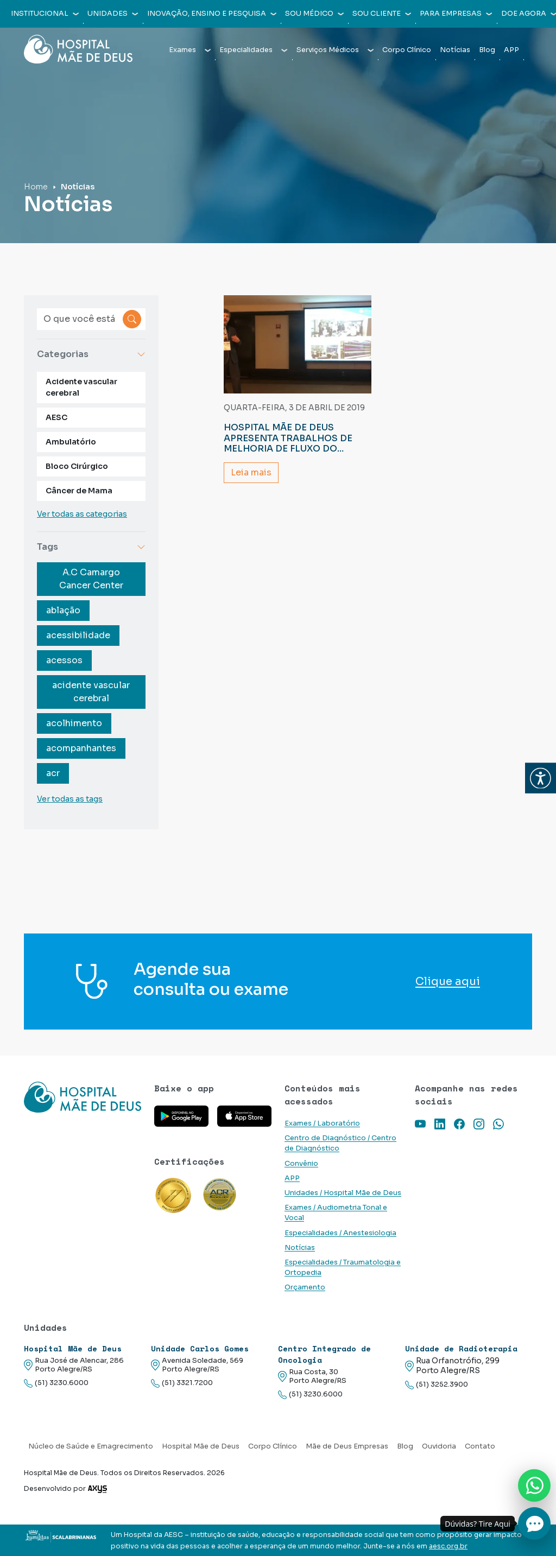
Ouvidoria (439, 1446)
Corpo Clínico (406, 50)
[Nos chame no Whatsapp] (534, 1485)
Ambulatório (71, 442)
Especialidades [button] (253, 50)
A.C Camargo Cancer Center (91, 579)
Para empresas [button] (456, 13)
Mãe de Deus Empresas (347, 1446)
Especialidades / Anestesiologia (340, 1233)
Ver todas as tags (70, 799)
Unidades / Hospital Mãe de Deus (343, 1193)
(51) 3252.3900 (436, 1384)
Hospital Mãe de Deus (200, 1446)
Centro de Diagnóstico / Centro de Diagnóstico (340, 1143)
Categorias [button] (91, 354)
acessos (64, 660)
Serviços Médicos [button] (335, 50)
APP (511, 50)
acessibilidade (78, 635)
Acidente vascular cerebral (81, 387)
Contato (480, 1446)
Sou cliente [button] (381, 13)
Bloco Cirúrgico (77, 466)
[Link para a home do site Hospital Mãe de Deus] (82, 1097)
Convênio (301, 1163)
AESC (56, 417)
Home (36, 187)
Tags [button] (91, 546)
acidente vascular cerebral (91, 691)
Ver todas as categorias (82, 514)
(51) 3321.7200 (182, 1383)
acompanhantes (81, 748)
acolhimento (74, 723)
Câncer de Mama (79, 491)
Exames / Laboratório (322, 1123)
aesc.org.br (448, 1546)
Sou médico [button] (314, 13)
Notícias (455, 50)
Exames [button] (190, 50)
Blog (487, 50)
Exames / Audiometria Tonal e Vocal (336, 1212)
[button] (540, 778)
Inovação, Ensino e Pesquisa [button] (211, 13)
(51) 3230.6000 (56, 1383)
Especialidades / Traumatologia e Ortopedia (343, 1267)
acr (53, 773)
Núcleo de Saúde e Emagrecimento (90, 1446)
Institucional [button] (45, 13)
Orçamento (305, 1287)
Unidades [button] (112, 13)
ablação (63, 610)
